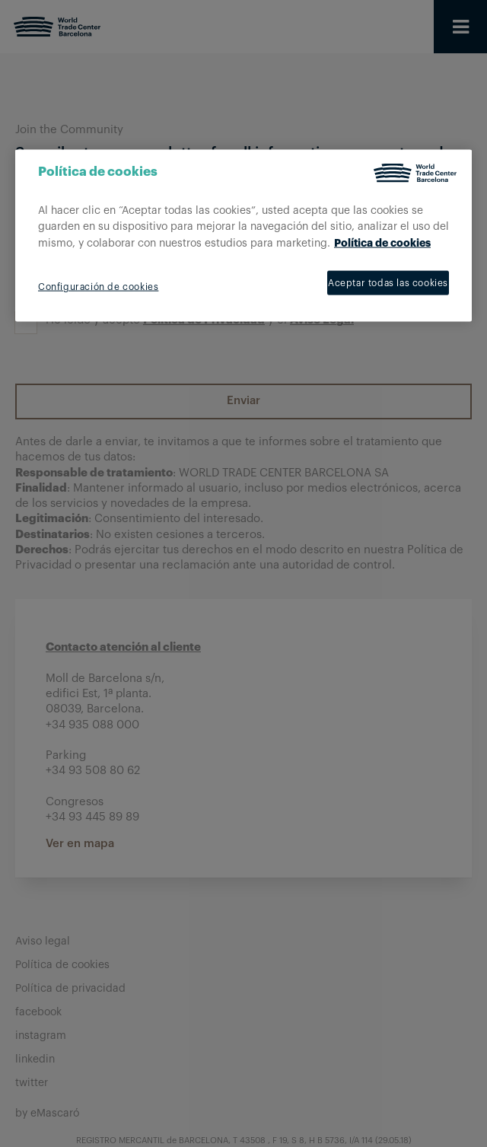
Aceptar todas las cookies (388, 283)
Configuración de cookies (98, 287)
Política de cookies (382, 242)
